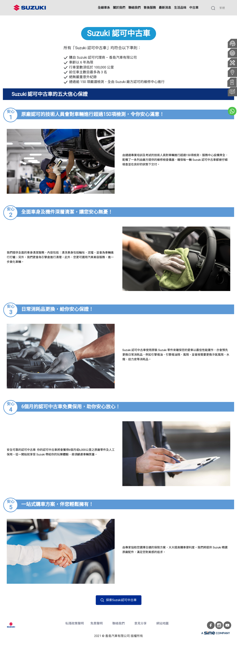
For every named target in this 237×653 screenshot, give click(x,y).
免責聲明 (96, 623)
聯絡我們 (118, 623)
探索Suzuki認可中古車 (119, 600)
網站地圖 (162, 623)
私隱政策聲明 (74, 623)
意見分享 (140, 623)
